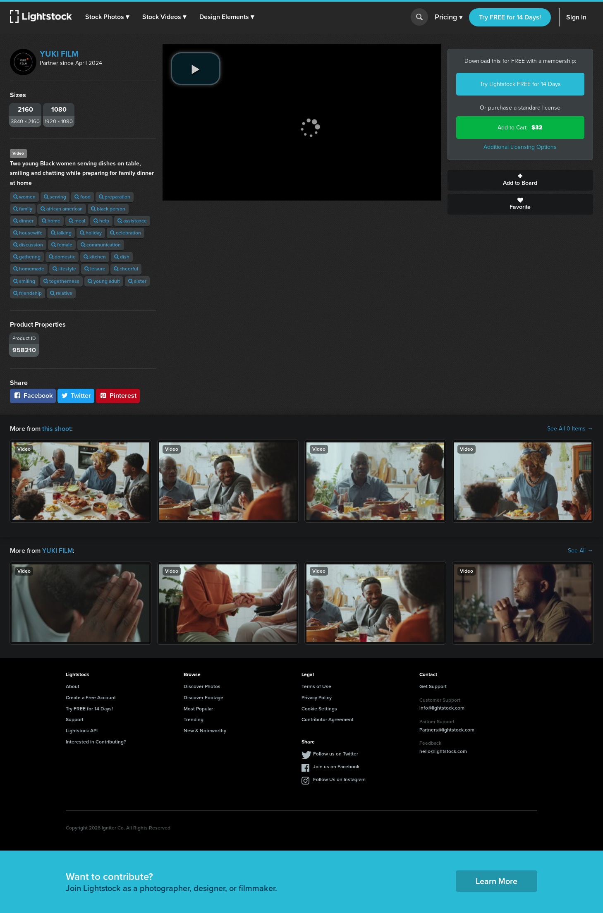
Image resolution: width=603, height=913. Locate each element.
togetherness (61, 281)
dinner (23, 221)
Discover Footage (203, 697)
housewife (28, 233)
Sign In (576, 17)
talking (61, 233)
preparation (114, 197)
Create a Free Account (91, 697)
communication (101, 245)
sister (137, 281)
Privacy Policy (317, 697)
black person (108, 209)
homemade (28, 268)
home (51, 221)
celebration (125, 233)
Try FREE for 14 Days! (510, 17)
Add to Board (520, 180)
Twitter (76, 395)
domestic (62, 257)
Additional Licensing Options (520, 147)
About (72, 686)
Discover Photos (202, 686)
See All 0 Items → (570, 429)
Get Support (433, 686)
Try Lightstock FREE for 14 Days (520, 84)
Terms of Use (316, 686)
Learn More (496, 881)
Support (75, 719)
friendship (27, 293)
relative (61, 293)
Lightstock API (82, 730)
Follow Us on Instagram (339, 779)
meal (77, 221)
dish (121, 257)
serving (55, 197)
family (22, 209)
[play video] (195, 68)
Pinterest (117, 395)
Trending (193, 719)
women (24, 197)
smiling (24, 281)
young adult (104, 281)
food (82, 197)
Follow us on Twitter (335, 754)
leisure (94, 268)
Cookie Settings (319, 708)
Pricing (448, 17)
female (61, 245)
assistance (132, 221)
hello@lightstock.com (443, 751)
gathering (27, 257)
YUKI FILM (59, 54)
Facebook (33, 395)
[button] (107, 17)
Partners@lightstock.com (446, 730)
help (101, 221)
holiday (91, 233)
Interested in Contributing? (96, 742)
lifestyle (64, 268)
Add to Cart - (520, 127)
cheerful (126, 268)
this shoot (56, 428)
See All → (580, 551)
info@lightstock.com (441, 708)
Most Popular (198, 708)
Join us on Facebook (336, 766)
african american (62, 209)
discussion (28, 245)
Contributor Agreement (328, 719)
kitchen (95, 257)
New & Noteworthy (205, 730)
